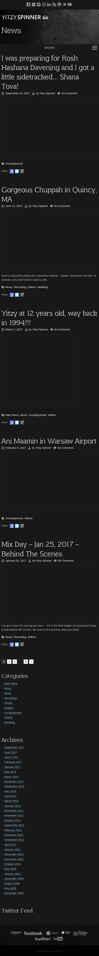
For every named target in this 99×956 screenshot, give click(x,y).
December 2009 (13, 878)
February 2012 (13, 830)
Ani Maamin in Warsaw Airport (49, 440)
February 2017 (13, 761)
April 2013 (10, 796)
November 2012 (13, 815)
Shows (8, 702)
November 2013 (13, 781)
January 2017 (12, 766)
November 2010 (13, 859)
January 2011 (12, 849)
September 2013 (14, 786)
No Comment (69, 93)
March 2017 (11, 757)
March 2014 (11, 776)
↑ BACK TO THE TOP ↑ (49, 951)
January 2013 (12, 805)
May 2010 (10, 868)
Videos (32, 287)
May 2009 (10, 888)
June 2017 (10, 752)
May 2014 (10, 771)
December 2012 (13, 810)
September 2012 (14, 825)
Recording (20, 287)
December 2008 (13, 893)
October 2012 (12, 820)
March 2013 (11, 800)
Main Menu (12, 414)
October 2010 (12, 864)
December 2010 (13, 854)
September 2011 (14, 839)
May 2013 (10, 791)
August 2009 (11, 883)
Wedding (43, 287)
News (7, 693)
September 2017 (14, 747)
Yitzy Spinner (47, 93)
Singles (8, 707)
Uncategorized (14, 163)
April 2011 (10, 844)
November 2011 (13, 834)
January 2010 (12, 873)
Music (8, 287)
